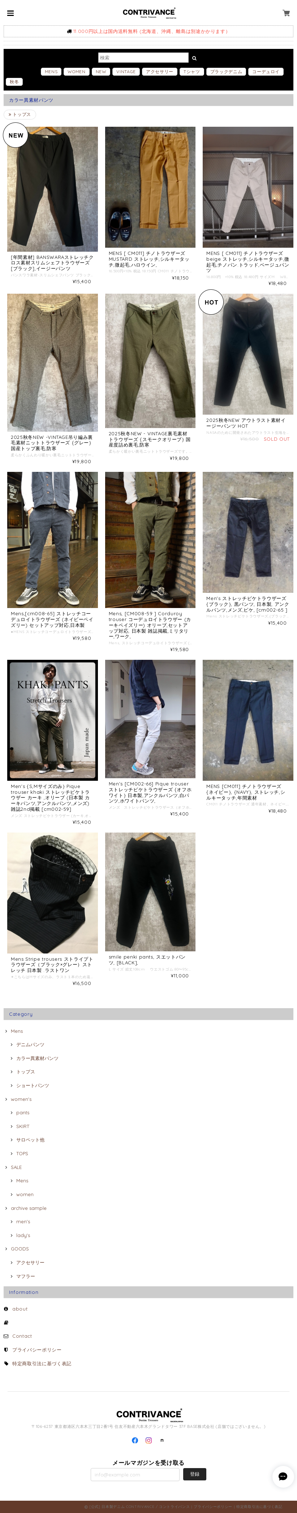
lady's (23, 1235)
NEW (101, 71)
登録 (194, 1474)
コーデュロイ (266, 71)
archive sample (29, 1208)
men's (23, 1221)
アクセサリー (159, 71)
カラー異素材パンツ (37, 1058)
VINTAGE (126, 71)
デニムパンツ (30, 1044)
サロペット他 (30, 1140)
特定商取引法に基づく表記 (42, 1363)
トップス (20, 114)
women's (21, 1099)
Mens (17, 1031)
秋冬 (14, 81)
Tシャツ (192, 71)
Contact (22, 1336)
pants (22, 1112)
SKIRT (22, 1126)
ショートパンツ (32, 1085)
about (19, 1309)
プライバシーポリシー (37, 1350)
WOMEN (76, 71)
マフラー (25, 1276)
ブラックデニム (226, 71)
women (25, 1194)
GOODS (20, 1249)
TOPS (22, 1153)
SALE (16, 1167)
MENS (51, 71)
